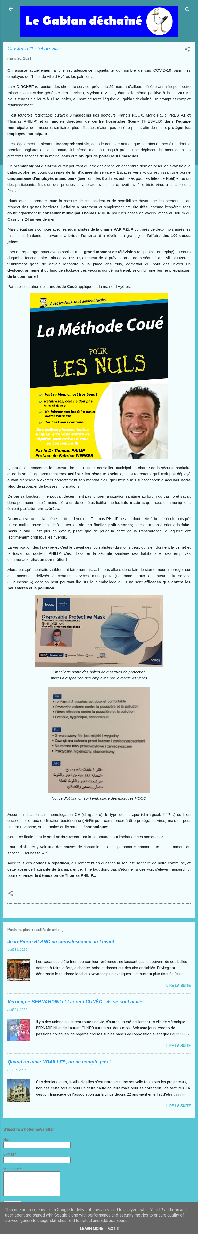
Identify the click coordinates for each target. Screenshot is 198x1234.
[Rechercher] (187, 10)
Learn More (91, 1228)
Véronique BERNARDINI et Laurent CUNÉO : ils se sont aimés (75, 1001)
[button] (187, 50)
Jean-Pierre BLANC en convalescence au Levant (60, 941)
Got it (114, 1228)
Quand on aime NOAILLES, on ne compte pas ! (59, 1062)
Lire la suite (178, 985)
